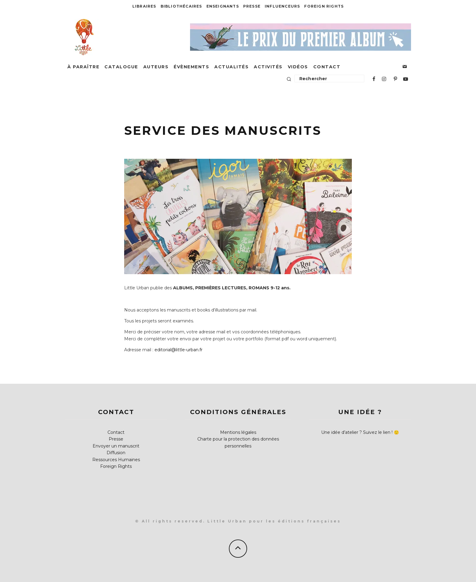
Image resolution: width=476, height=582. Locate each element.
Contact (327, 67)
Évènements (191, 67)
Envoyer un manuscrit (116, 446)
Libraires (144, 6)
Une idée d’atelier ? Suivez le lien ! (357, 432)
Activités (268, 67)
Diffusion (116, 452)
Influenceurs (282, 6)
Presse (251, 6)
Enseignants (222, 6)
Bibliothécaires (181, 6)
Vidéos (298, 67)
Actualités (231, 67)
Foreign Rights (324, 6)
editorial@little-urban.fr (178, 349)
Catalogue (121, 67)
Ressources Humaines (116, 459)
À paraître (83, 67)
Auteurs (156, 67)
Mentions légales (238, 432)
